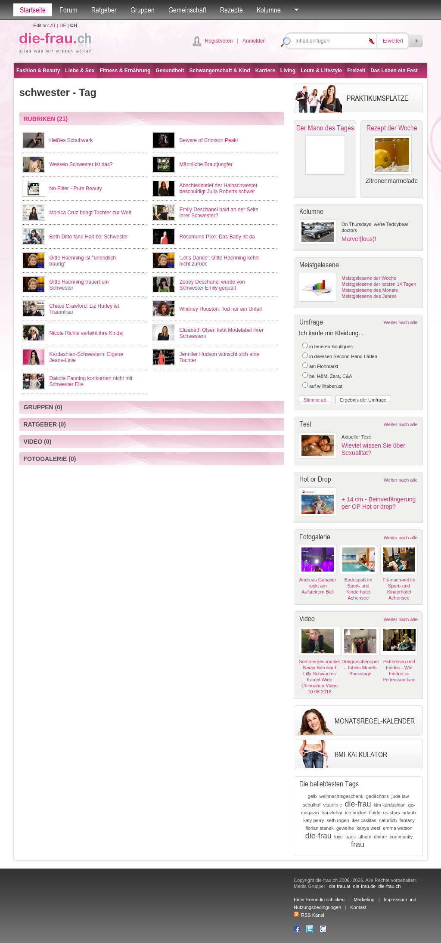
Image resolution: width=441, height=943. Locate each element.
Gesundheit (169, 71)
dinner (380, 836)
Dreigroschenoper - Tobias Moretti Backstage (360, 667)
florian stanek (319, 828)
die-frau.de (364, 886)
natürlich (388, 820)
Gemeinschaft (187, 10)
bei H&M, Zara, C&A (330, 376)
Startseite (33, 10)
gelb (312, 796)
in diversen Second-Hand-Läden (343, 356)
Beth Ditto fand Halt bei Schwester (89, 237)
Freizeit (356, 71)
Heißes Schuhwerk (71, 140)
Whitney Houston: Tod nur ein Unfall (221, 309)
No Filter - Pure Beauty (76, 189)
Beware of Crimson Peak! (209, 140)
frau (357, 844)
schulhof (311, 804)
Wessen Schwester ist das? (81, 164)
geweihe (345, 828)
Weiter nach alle (401, 322)
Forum (68, 10)
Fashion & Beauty (38, 71)
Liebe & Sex (79, 71)
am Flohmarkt (323, 366)
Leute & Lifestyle (321, 71)
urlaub (409, 812)
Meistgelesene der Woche (369, 278)
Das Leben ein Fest (393, 71)
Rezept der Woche (391, 128)
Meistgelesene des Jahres (369, 296)
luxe (338, 836)
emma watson (397, 828)
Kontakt (358, 907)
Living (287, 71)
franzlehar (331, 812)
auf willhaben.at (325, 386)
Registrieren (219, 41)
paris (350, 836)
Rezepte (231, 10)
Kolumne (269, 10)
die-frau (358, 804)
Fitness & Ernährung (124, 71)
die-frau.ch (389, 886)
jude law (400, 796)
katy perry (313, 820)
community (401, 836)
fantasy (406, 820)
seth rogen (338, 820)
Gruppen (142, 10)
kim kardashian (390, 804)
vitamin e (332, 804)
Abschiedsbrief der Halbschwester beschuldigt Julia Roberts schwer (219, 188)
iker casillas (364, 820)
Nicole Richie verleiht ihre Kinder (87, 333)
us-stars (391, 812)
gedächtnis (377, 796)
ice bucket (355, 812)
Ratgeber (104, 10)
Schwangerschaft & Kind (219, 71)
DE (63, 25)
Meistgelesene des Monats (370, 290)
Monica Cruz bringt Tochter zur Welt (90, 213)
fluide (374, 812)
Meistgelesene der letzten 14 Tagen (379, 284)
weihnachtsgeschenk (341, 796)
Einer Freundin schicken (319, 899)
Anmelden (254, 41)
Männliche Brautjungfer (206, 164)
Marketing (364, 899)
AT (53, 25)
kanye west (368, 828)
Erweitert (393, 41)
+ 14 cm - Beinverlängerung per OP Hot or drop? (379, 503)
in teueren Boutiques (331, 346)
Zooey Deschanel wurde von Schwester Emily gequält (212, 285)
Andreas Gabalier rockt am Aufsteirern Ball (317, 585)
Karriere (265, 71)
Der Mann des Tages (325, 128)
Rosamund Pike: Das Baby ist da (217, 237)
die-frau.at (340, 886)
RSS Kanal (309, 915)
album (364, 836)
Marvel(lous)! (359, 238)
